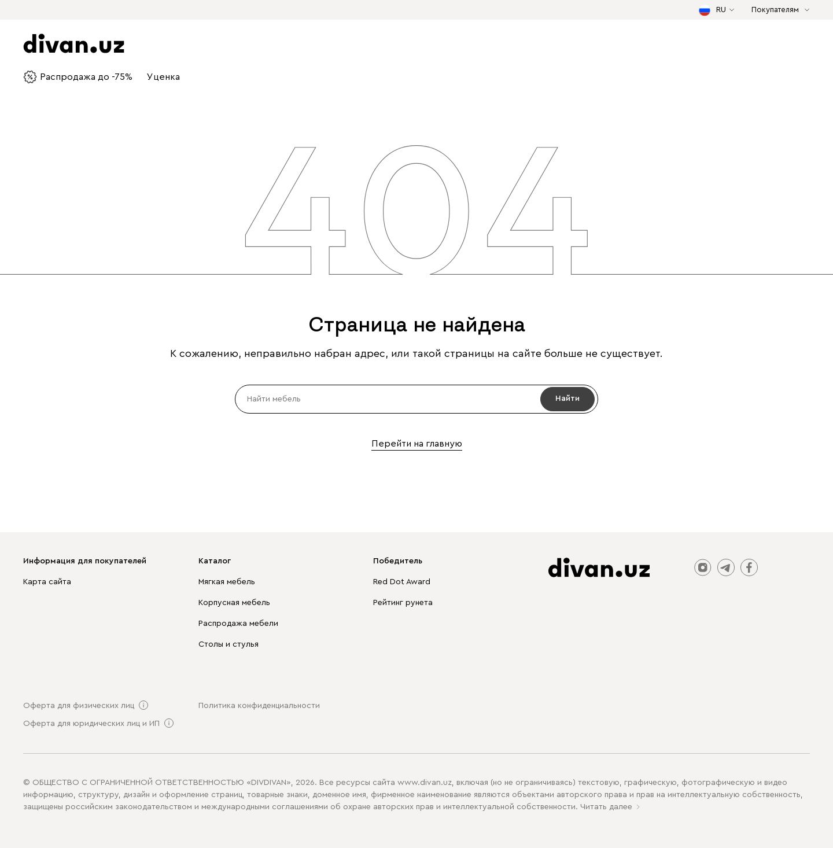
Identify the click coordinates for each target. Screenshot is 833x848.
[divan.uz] (599, 567)
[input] (416, 399)
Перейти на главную (416, 443)
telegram (726, 567)
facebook (749, 567)
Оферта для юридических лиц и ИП (91, 724)
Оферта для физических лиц (78, 706)
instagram (703, 567)
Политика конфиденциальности (259, 706)
